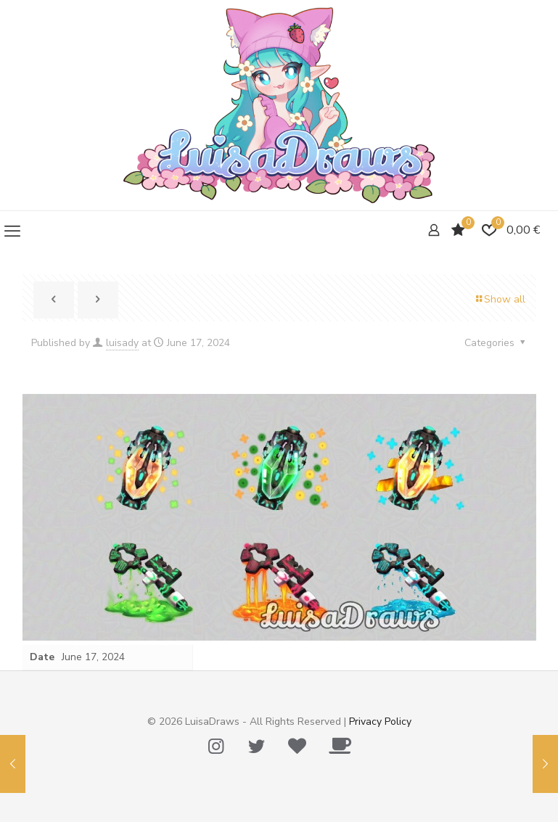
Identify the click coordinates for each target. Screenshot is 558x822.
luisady (122, 343)
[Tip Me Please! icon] (297, 746)
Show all (499, 299)
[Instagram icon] (216, 746)
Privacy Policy (380, 721)
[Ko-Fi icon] (340, 746)
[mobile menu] (12, 231)
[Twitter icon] (257, 746)
